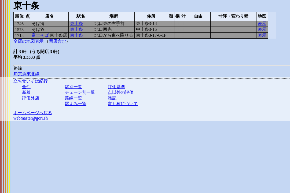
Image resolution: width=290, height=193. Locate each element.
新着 (26, 92)
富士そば (40, 35)
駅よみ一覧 (75, 103)
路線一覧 (73, 98)
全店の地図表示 (28, 41)
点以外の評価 (121, 92)
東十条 (76, 23)
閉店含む (57, 41)
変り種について (123, 103)
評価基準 (116, 86)
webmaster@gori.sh (30, 118)
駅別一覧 (73, 86)
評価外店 (30, 98)
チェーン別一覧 (80, 92)
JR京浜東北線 (26, 74)
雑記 (112, 98)
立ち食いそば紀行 (30, 81)
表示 (262, 23)
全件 (26, 86)
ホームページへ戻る (32, 112)
